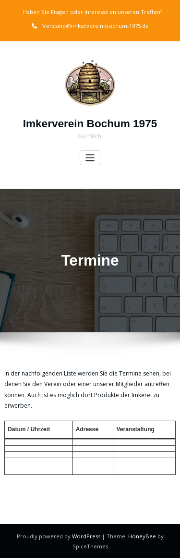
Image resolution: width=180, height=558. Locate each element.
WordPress (87, 535)
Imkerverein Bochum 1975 (90, 124)
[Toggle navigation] (90, 157)
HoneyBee (142, 535)
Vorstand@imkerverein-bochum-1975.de (95, 25)
